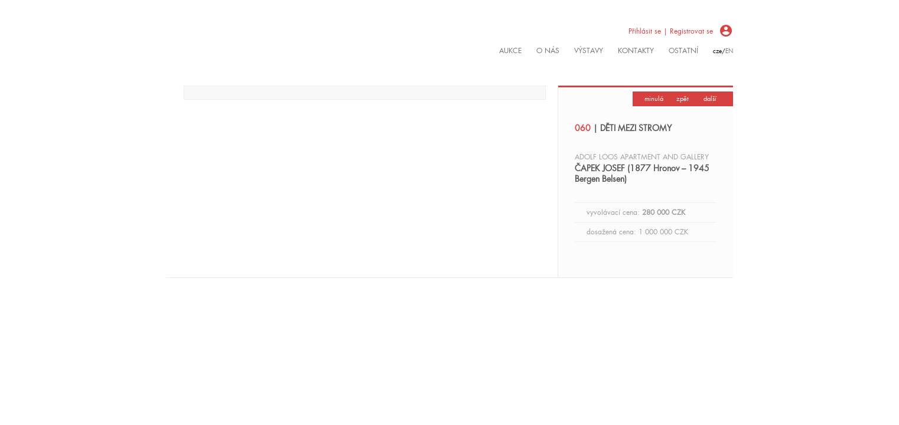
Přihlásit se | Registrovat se (670, 31)
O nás (547, 50)
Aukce (510, 50)
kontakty (636, 50)
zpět (682, 98)
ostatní (683, 50)
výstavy (588, 50)
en (729, 51)
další (709, 98)
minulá (653, 98)
